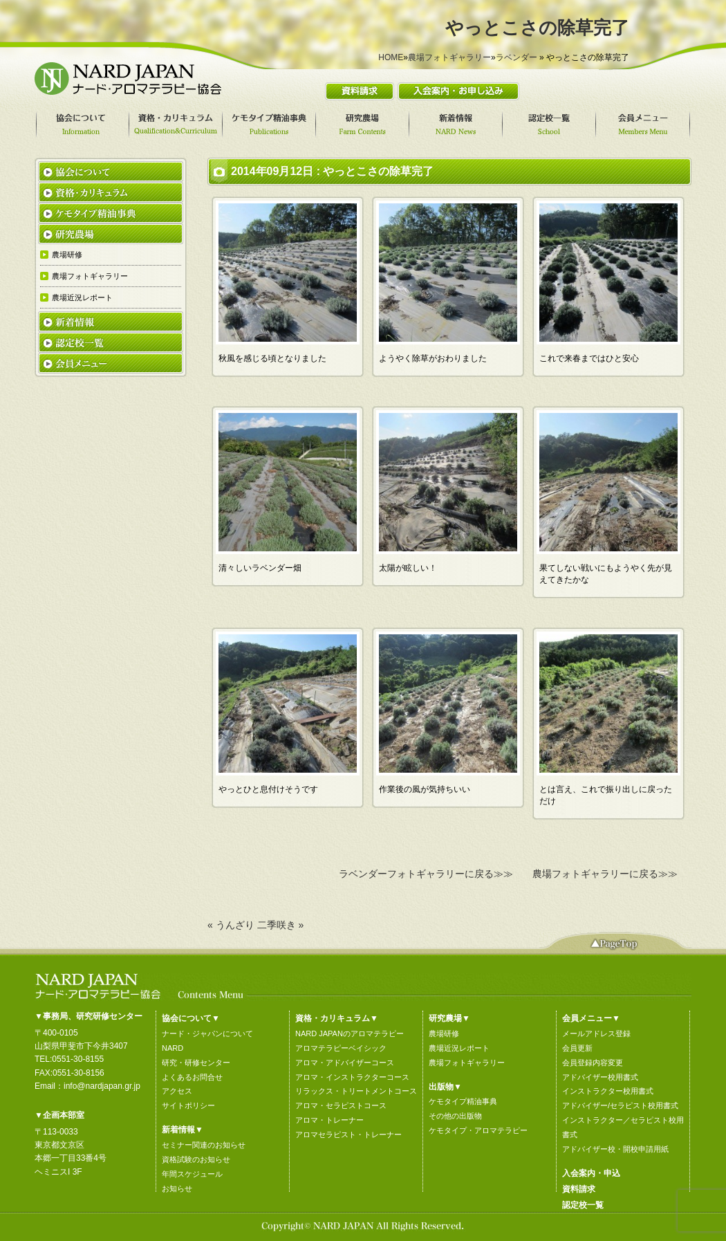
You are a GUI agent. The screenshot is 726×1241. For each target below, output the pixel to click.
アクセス (177, 1091)
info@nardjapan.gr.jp (102, 1086)
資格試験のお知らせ (196, 1159)
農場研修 (444, 1033)
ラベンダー (516, 57)
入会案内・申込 (591, 1173)
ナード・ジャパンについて (207, 1033)
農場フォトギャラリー (449, 57)
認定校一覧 (583, 1205)
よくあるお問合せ (192, 1077)
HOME (390, 57)
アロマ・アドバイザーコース (344, 1062)
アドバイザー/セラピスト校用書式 (620, 1105)
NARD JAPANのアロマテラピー (349, 1033)
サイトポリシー (188, 1105)
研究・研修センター (196, 1062)
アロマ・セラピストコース (341, 1105)
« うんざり (230, 924)
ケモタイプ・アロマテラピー (478, 1130)
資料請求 (578, 1189)
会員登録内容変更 (592, 1062)
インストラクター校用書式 (607, 1091)
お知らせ (177, 1188)
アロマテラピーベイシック (341, 1048)
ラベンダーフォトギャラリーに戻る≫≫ (426, 873)
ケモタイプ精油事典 (463, 1101)
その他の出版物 (455, 1116)
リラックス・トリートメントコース (356, 1091)
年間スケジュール (192, 1174)
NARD (172, 1048)
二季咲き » (280, 924)
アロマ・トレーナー (329, 1120)
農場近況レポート (459, 1048)
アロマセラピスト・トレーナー (348, 1134)
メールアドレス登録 (596, 1033)
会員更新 (577, 1048)
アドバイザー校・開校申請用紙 (615, 1149)
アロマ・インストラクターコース (352, 1077)
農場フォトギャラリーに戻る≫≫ (605, 873)
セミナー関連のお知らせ (203, 1145)
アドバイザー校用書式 (600, 1077)
